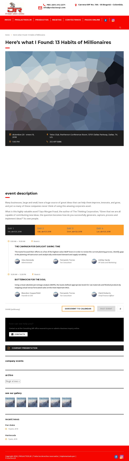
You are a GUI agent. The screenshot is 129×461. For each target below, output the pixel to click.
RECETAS (56, 20)
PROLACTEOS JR (23, 20)
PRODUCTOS (42, 20)
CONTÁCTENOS (73, 20)
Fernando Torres (67, 260)
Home (7, 35)
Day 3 (79, 230)
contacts (18, 334)
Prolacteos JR (10, 458)
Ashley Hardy (104, 260)
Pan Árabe (10, 425)
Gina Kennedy (28, 260)
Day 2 (49, 230)
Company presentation (22, 348)
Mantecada (10, 435)
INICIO (8, 20)
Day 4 (109, 230)
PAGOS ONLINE (92, 20)
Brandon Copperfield (31, 293)
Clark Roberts (104, 293)
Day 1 (20, 230)
